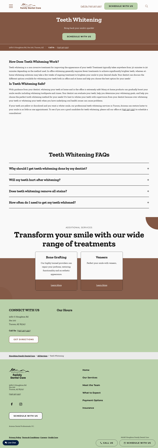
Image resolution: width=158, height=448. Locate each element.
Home (86, 370)
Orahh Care (53, 437)
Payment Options (93, 400)
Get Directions (24, 339)
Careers (43, 437)
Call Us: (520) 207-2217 (91, 6)
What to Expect (92, 392)
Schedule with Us (121, 6)
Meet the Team (91, 385)
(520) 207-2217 (63, 47)
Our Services (90, 377)
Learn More (56, 285)
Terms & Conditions (30, 437)
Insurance (88, 408)
